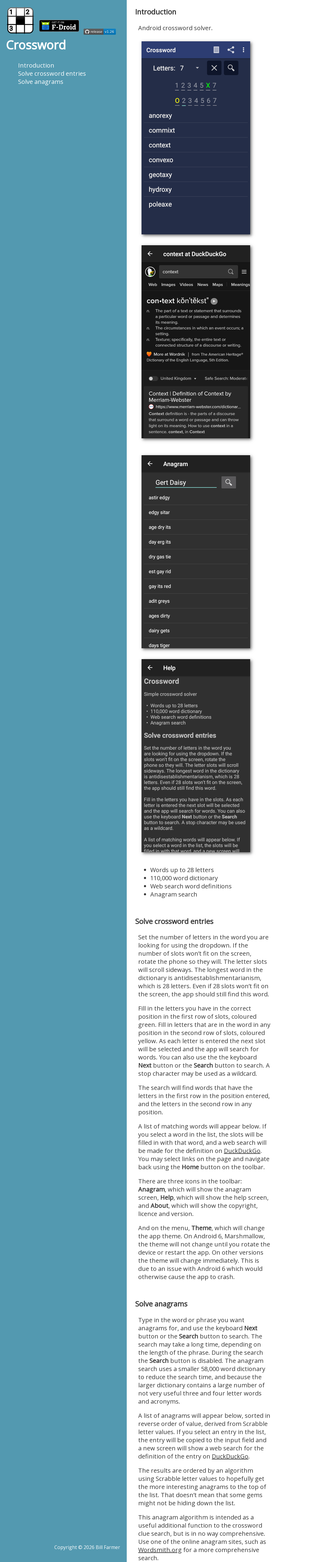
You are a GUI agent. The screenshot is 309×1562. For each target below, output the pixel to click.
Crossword (36, 45)
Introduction (36, 65)
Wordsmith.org (160, 1550)
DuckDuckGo (242, 1151)
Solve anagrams (40, 82)
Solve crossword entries (52, 73)
